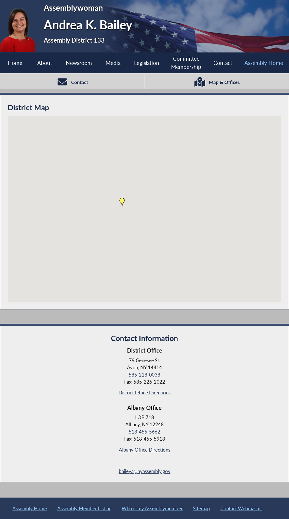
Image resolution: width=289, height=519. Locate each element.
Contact (222, 63)
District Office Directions (144, 393)
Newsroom (79, 63)
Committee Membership (186, 62)
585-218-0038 (144, 375)
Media (113, 63)
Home (15, 63)
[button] (122, 202)
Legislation (146, 63)
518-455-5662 (144, 432)
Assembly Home (263, 63)
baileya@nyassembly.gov (144, 472)
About (44, 63)
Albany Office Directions (144, 450)
